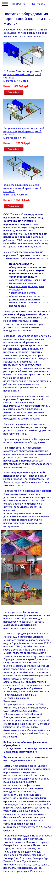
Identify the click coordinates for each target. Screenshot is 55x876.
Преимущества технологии (32, 335)
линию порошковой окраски (34, 490)
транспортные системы (23, 292)
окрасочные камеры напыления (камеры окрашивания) (27, 281)
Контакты (39, 3)
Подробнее (13, 92)
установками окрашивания (24, 299)
